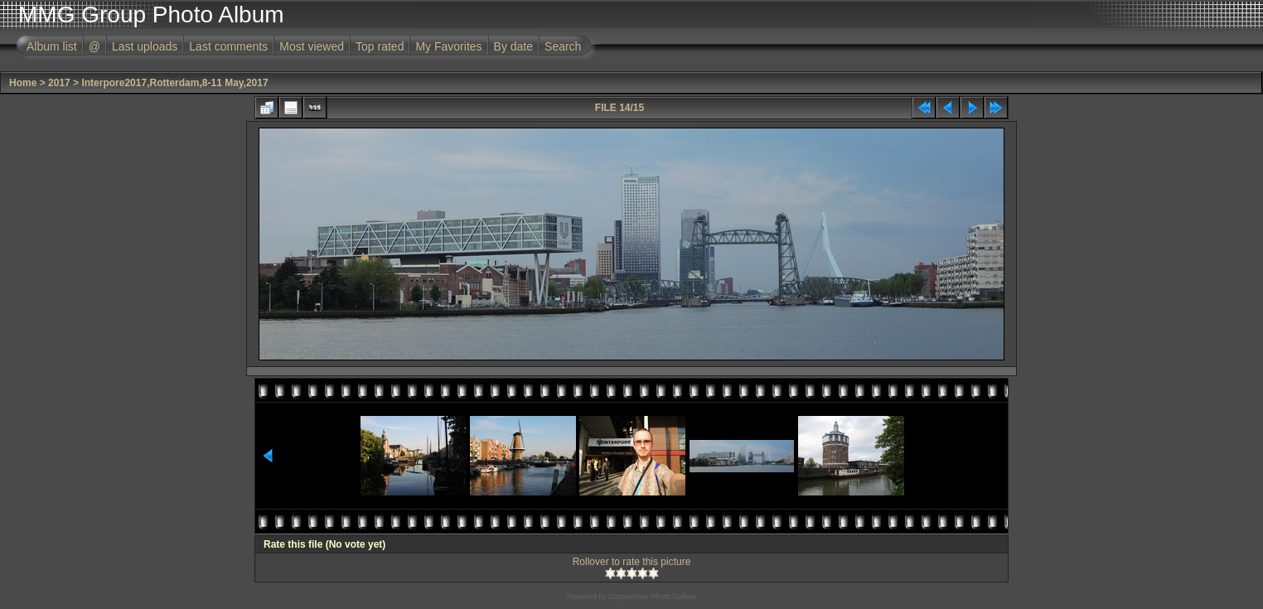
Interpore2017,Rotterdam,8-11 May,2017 (174, 83)
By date (513, 46)
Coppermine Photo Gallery (652, 596)
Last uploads (144, 46)
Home (22, 83)
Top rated (380, 46)
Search (562, 46)
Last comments (228, 46)
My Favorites (448, 46)
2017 (59, 83)
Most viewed (311, 46)
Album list (52, 46)
